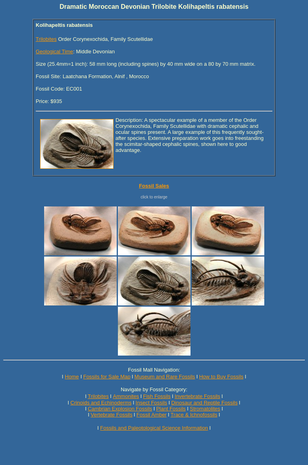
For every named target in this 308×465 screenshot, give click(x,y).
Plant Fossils (171, 409)
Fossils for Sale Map (106, 377)
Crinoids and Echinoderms (101, 403)
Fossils (124, 415)
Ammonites (126, 396)
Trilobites (46, 39)
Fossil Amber (151, 415)
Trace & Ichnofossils (193, 415)
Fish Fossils (157, 396)
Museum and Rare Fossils (164, 377)
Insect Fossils (151, 403)
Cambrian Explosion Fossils (120, 409)
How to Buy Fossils (221, 377)
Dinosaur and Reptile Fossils (204, 403)
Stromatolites (205, 409)
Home (72, 377)
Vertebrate (103, 415)
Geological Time (54, 52)
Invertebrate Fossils (197, 396)
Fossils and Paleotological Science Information (154, 428)
